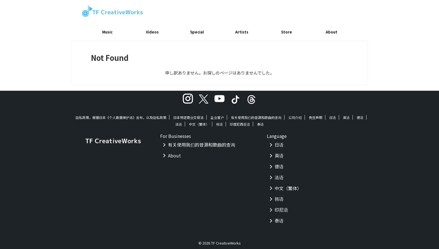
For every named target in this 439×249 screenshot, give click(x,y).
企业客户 (217, 115)
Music (107, 32)
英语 (346, 115)
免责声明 (315, 115)
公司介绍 (295, 115)
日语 (332, 115)
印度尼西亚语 (240, 122)
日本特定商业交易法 (188, 115)
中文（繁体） (199, 122)
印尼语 (281, 207)
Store (286, 32)
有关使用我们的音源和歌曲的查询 (256, 115)
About (331, 32)
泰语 (260, 122)
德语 (360, 115)
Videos (152, 32)
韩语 (219, 122)
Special (197, 32)
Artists (241, 32)
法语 (178, 122)
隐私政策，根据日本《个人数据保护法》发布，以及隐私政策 (121, 115)
